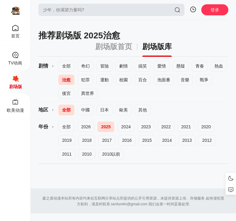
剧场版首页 (113, 47)
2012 (207, 140)
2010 (87, 154)
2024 (126, 126)
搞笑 (142, 66)
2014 (167, 140)
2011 (67, 154)
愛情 (161, 66)
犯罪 (85, 79)
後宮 (66, 93)
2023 (146, 126)
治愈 (66, 79)
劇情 (123, 66)
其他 (142, 109)
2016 (127, 140)
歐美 (123, 109)
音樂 (185, 79)
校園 (123, 79)
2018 (87, 140)
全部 (66, 66)
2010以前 (111, 154)
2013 (187, 140)
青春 (199, 66)
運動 (104, 79)
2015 (147, 140)
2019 (67, 140)
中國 (85, 109)
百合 (142, 79)
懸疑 (180, 66)
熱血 (218, 66)
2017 (107, 140)
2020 (206, 126)
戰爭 (204, 79)
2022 (166, 126)
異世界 (87, 93)
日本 (104, 109)
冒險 (104, 66)
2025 (106, 126)
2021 (186, 126)
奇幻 (85, 66)
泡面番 (163, 79)
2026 (86, 126)
